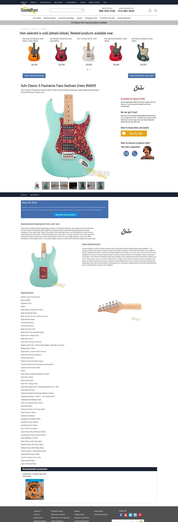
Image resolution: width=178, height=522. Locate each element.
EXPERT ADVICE (45, 2)
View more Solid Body (34, 75)
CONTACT (33, 2)
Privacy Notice (98, 511)
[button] (87, 70)
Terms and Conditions (101, 514)
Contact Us (37, 511)
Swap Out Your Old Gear (81, 518)
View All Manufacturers (81, 521)
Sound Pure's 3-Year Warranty (60, 518)
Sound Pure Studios (40, 521)
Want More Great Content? (65, 215)
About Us (36, 514)
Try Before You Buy (107, 18)
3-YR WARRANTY (71, 2)
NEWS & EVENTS (94, 2)
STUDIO (82, 2)
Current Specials (123, 18)
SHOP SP (24, 2)
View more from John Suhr (142, 75)
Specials (77, 511)
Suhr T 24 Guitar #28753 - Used (86, 39)
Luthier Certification (57, 521)
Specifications (34, 195)
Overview (24, 195)
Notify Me (136, 133)
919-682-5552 (126, 11)
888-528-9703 (107, 11)
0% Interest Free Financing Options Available (89, 22)
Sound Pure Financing (58, 514)
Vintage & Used (91, 18)
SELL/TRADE (58, 2)
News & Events (38, 518)
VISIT (105, 2)
